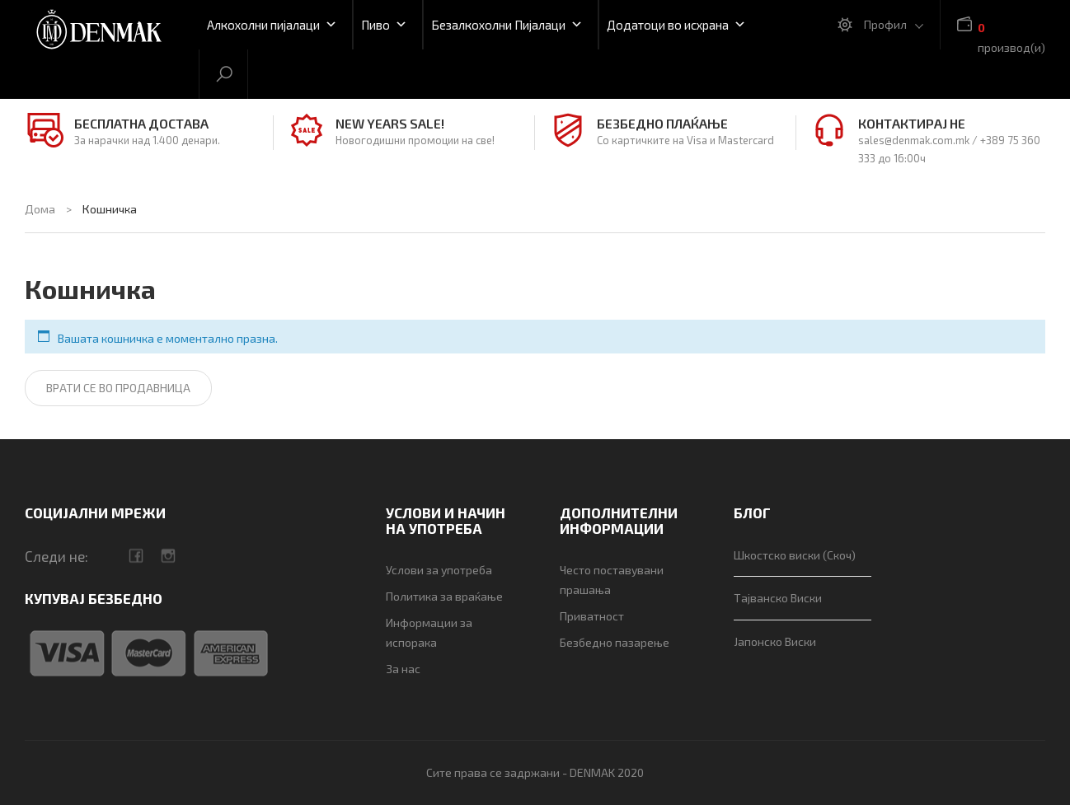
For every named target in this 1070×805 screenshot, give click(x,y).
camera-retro (167, 555)
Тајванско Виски (778, 598)
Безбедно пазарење (614, 642)
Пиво (384, 24)
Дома (40, 209)
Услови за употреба (439, 570)
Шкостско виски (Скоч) (795, 555)
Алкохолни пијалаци (272, 24)
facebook (135, 555)
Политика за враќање (444, 596)
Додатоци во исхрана (676, 24)
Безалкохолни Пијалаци (507, 24)
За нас (403, 669)
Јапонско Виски (775, 641)
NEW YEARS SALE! (390, 123)
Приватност (592, 616)
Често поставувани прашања (612, 580)
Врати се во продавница (118, 388)
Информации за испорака (429, 632)
